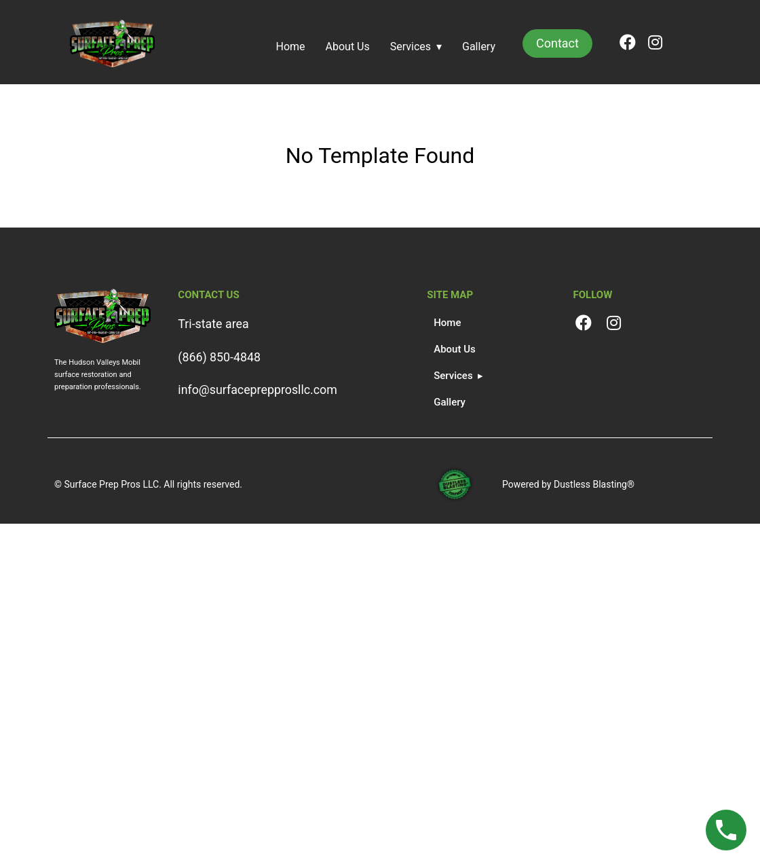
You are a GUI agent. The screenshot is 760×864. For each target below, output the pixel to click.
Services (410, 46)
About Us (348, 46)
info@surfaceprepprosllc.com (257, 389)
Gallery (478, 46)
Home (290, 46)
